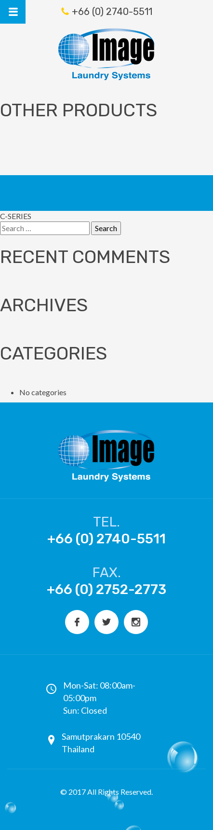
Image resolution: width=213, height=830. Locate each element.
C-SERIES (15, 216)
